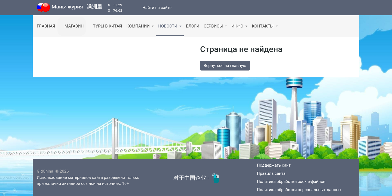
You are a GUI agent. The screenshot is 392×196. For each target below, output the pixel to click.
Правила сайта (267, 173)
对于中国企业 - (197, 177)
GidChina (45, 171)
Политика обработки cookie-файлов (287, 181)
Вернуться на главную (225, 65)
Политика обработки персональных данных (295, 189)
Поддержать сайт (269, 165)
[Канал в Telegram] (132, 7)
